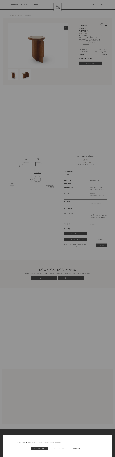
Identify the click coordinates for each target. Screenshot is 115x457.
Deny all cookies (57, 448)
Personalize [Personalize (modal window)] (75, 448)
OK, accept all (39, 448)
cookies (26, 442)
